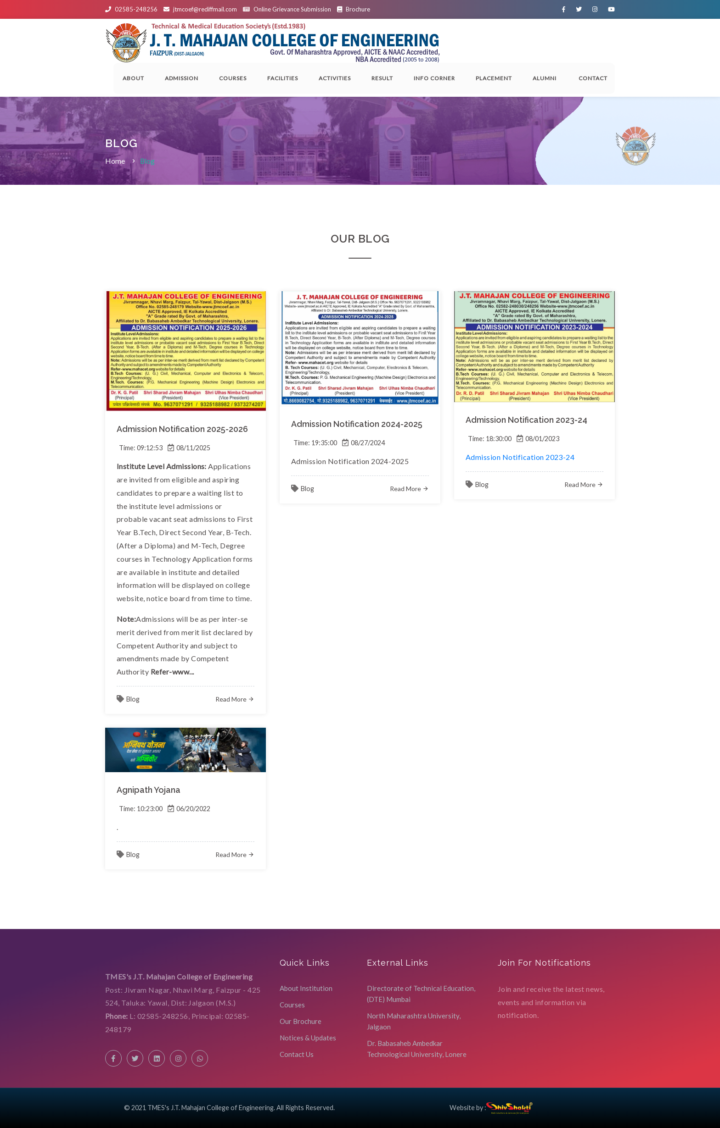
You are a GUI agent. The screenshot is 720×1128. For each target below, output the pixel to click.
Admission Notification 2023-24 (526, 420)
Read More (234, 699)
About (133, 78)
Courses (233, 78)
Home (115, 160)
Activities (335, 78)
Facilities (282, 78)
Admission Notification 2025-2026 (182, 429)
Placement (494, 78)
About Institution (306, 988)
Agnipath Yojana (148, 790)
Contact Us (297, 1054)
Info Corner (434, 78)
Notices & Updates (308, 1038)
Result (382, 78)
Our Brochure (300, 1021)
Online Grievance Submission (292, 9)
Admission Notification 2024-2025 (356, 424)
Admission (181, 78)
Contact (594, 78)
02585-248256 (136, 9)
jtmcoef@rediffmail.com (205, 9)
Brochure (353, 9)
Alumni (545, 78)
